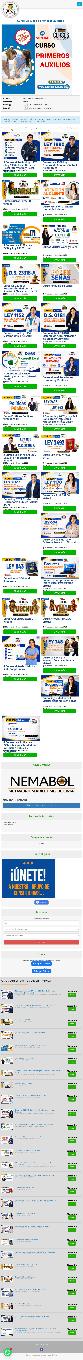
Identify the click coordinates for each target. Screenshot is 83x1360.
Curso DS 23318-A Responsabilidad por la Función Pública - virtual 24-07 (20, 290)
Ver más (20, 175)
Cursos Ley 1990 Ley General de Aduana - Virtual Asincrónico (60, 164)
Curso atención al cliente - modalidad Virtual (59, 208)
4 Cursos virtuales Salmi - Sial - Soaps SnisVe (19, 668)
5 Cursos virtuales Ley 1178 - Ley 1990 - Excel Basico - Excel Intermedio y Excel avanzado (20, 166)
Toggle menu (79, 4)
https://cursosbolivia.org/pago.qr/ (41, 108)
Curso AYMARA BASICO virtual (57, 620)
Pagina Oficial (41, 963)
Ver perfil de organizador (41, 805)
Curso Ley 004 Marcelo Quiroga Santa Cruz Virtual (59, 541)
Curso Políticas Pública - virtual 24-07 (18, 417)
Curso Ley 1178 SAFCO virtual (56, 497)
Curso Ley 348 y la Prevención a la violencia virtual (58, 660)
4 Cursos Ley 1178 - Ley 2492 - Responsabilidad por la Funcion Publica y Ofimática (20, 746)
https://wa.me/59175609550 (39, 105)
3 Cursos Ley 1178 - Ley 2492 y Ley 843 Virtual (17, 247)
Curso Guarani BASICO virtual (17, 202)
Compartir (41, 843)
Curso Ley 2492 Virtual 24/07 (57, 456)
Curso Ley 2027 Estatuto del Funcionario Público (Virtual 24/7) (20, 501)
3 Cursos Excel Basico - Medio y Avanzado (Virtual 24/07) (19, 376)
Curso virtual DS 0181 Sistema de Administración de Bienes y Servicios (59, 335)
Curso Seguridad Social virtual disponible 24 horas (59, 699)
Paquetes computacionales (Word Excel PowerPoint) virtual (59, 582)
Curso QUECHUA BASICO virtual (18, 620)
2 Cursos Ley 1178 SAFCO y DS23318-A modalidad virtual (19, 457)
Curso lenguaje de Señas (58, 285)
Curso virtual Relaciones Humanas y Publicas (58, 379)
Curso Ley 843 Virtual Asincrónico (16, 580)
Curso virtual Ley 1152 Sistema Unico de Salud (17, 334)
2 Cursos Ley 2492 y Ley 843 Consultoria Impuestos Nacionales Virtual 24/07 (60, 418)
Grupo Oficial (41, 971)
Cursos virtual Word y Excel (60, 247)
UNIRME (41, 902)
